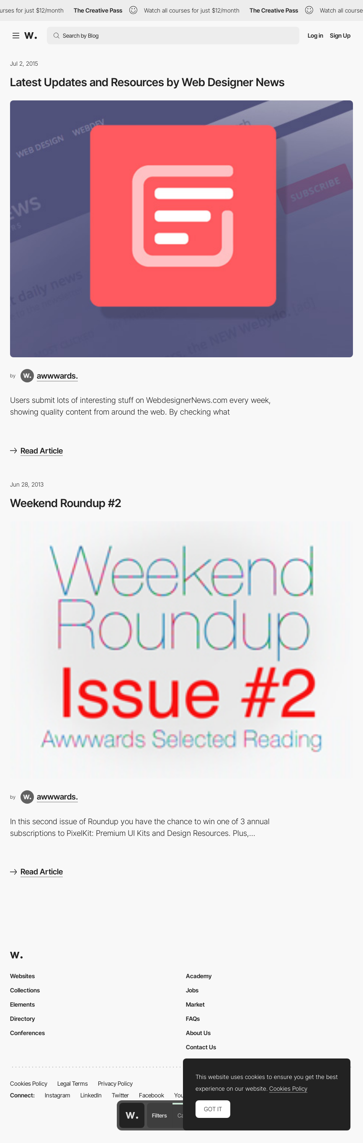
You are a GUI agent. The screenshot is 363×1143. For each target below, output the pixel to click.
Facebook (151, 1095)
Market (195, 1004)
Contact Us (201, 1047)
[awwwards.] (49, 375)
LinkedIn (91, 1095)
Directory (22, 1018)
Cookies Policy (28, 1083)
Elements (22, 1004)
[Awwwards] (30, 35)
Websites (22, 975)
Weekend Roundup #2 (65, 503)
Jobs (192, 990)
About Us (198, 1032)
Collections (25, 990)
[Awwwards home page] (131, 1115)
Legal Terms (72, 1083)
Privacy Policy (115, 1083)
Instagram (57, 1095)
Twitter (120, 1095)
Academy (199, 975)
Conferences (27, 1032)
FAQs (193, 1018)
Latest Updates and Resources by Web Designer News (147, 82)
